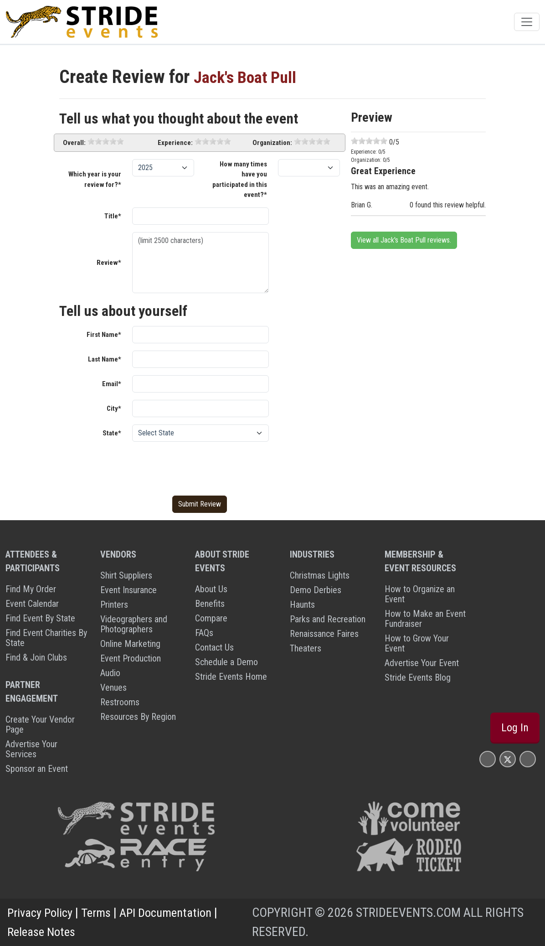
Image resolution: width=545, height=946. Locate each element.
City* (114, 408)
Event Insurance (128, 589)
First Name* (104, 335)
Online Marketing (130, 643)
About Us (211, 589)
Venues (113, 687)
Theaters (305, 648)
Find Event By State (40, 618)
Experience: (175, 143)
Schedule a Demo (226, 662)
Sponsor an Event (36, 768)
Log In (515, 727)
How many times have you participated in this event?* (239, 179)
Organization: (272, 143)
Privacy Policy (41, 912)
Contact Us (214, 647)
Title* (112, 216)
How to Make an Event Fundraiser (425, 618)
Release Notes (43, 931)
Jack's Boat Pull (251, 77)
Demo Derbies (315, 589)
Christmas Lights (320, 575)
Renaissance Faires (324, 633)
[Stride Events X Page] (507, 759)
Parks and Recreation (327, 619)
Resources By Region (138, 716)
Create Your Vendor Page (40, 724)
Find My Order (30, 589)
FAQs (204, 632)
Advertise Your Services (31, 749)
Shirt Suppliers (126, 575)
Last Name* (104, 359)
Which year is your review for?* (94, 179)
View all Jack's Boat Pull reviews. (404, 240)
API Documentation (173, 912)
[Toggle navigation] (527, 22)
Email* (111, 384)
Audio (110, 672)
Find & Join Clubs (36, 657)
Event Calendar (32, 603)
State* (112, 433)
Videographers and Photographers (133, 624)
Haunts (302, 604)
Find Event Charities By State (46, 637)
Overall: (74, 143)
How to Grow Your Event (417, 643)
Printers (114, 604)
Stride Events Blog (418, 677)
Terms (100, 912)
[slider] (105, 141)
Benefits (210, 603)
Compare (211, 618)
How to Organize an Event (420, 594)
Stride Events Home (231, 676)
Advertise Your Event (422, 662)
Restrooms (119, 702)
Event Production (130, 658)
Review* (109, 262)
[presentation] (201, 467)
